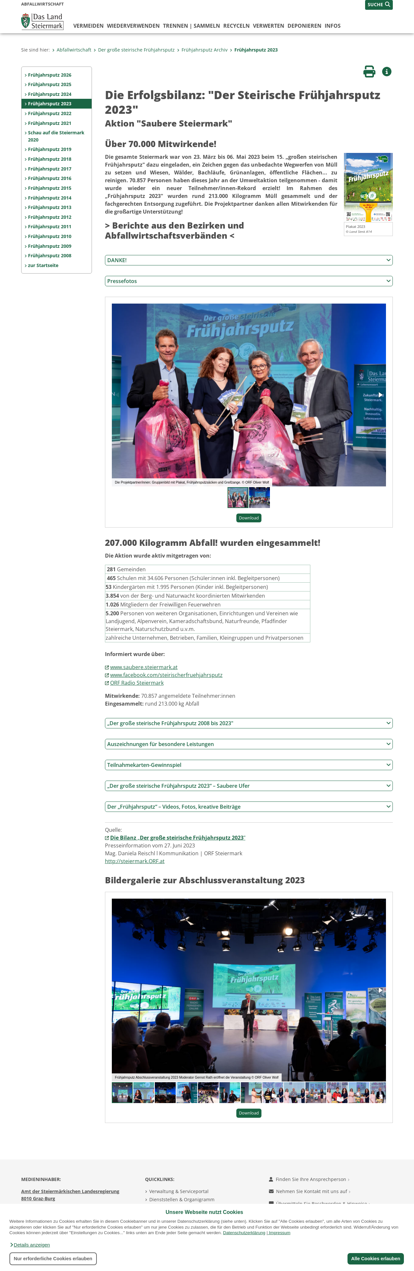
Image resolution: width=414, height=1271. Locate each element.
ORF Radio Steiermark (137, 682)
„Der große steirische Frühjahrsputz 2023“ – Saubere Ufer (249, 785)
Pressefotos (249, 281)
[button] (29, 1245)
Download (249, 518)
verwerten (268, 25)
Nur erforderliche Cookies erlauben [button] (53, 1258)
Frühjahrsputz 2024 (49, 94)
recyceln (236, 25)
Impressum (279, 1232)
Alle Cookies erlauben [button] (375, 1258)
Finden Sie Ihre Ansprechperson (309, 1179)
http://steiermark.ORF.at (135, 861)
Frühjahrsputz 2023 (254, 50)
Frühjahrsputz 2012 (49, 217)
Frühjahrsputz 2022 (49, 113)
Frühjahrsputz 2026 (49, 75)
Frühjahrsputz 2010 (49, 236)
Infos (333, 25)
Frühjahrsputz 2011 (49, 226)
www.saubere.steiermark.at (144, 667)
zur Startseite (43, 265)
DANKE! (249, 260)
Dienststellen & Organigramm (181, 1199)
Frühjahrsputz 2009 (49, 246)
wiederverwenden (133, 25)
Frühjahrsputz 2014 (49, 198)
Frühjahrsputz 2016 (49, 178)
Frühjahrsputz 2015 (49, 188)
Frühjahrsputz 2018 (49, 159)
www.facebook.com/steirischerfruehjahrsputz (166, 675)
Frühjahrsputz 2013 (49, 207)
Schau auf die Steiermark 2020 (56, 136)
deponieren (304, 25)
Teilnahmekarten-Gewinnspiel (249, 765)
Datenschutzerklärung (244, 1232)
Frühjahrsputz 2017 (49, 169)
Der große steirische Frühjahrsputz (134, 50)
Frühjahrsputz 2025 (49, 84)
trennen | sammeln (191, 25)
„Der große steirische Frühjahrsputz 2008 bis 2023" (249, 723)
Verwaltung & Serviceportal (179, 1191)
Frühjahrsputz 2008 (49, 255)
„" (177, 837)
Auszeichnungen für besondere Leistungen (249, 744)
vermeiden (88, 25)
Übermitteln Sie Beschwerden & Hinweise (319, 1204)
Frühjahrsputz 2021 (49, 123)
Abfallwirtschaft (71, 50)
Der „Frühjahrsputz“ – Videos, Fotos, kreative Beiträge (249, 806)
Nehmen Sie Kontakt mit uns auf (309, 1191)
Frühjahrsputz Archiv (202, 50)
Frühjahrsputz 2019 (49, 149)
